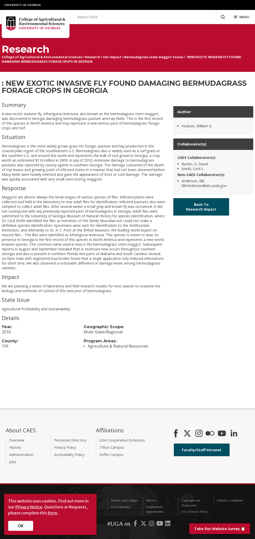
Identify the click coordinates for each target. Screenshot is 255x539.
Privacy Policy (65, 447)
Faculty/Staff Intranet (201, 450)
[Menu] (241, 17)
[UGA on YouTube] (160, 524)
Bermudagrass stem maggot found (153, 57)
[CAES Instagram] (199, 433)
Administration (21, 454)
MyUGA (152, 500)
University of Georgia (22, 5)
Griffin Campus (111, 454)
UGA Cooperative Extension (122, 440)
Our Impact (112, 57)
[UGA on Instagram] (152, 524)
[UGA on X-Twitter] (144, 524)
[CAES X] (188, 433)
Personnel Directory (70, 440)
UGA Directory (120, 507)
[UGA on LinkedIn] (167, 524)
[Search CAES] (144, 17)
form (52, 512)
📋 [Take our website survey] (219, 528)
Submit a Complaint (230, 500)
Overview (16, 440)
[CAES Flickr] (210, 433)
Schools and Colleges (124, 500)
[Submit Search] (222, 17)
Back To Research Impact (201, 207)
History (15, 447)
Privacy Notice (28, 506)
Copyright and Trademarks (191, 503)
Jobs (12, 461)
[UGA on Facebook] (136, 524)
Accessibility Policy (69, 454)
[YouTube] (222, 433)
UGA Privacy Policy (195, 511)
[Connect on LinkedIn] (234, 433)
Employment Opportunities (155, 509)
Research (92, 57)
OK (21, 525)
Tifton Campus (111, 447)
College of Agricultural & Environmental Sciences (42, 57)
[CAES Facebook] (176, 433)
